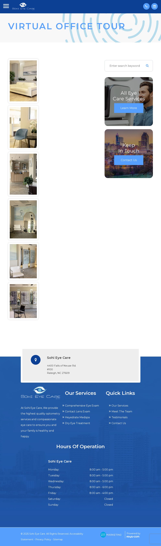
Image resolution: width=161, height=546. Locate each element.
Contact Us (129, 160)
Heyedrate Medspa (77, 417)
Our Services (120, 405)
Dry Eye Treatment (77, 423)
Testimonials (119, 417)
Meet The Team (122, 411)
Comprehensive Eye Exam (82, 405)
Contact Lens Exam (77, 411)
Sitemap (58, 539)
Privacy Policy (43, 539)
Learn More (128, 108)
